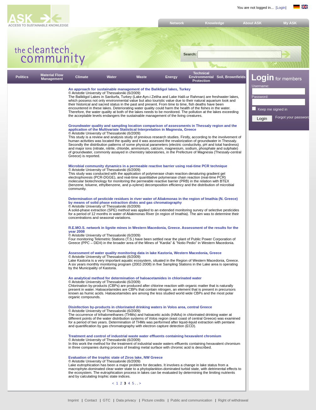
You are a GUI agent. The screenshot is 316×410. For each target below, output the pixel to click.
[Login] (281, 7)
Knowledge (214, 23)
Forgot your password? (293, 117)
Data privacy (126, 400)
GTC (106, 400)
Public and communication (191, 400)
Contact (91, 400)
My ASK (290, 23)
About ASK (252, 23)
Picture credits (153, 400)
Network (177, 23)
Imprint (73, 400)
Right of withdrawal (233, 400)
